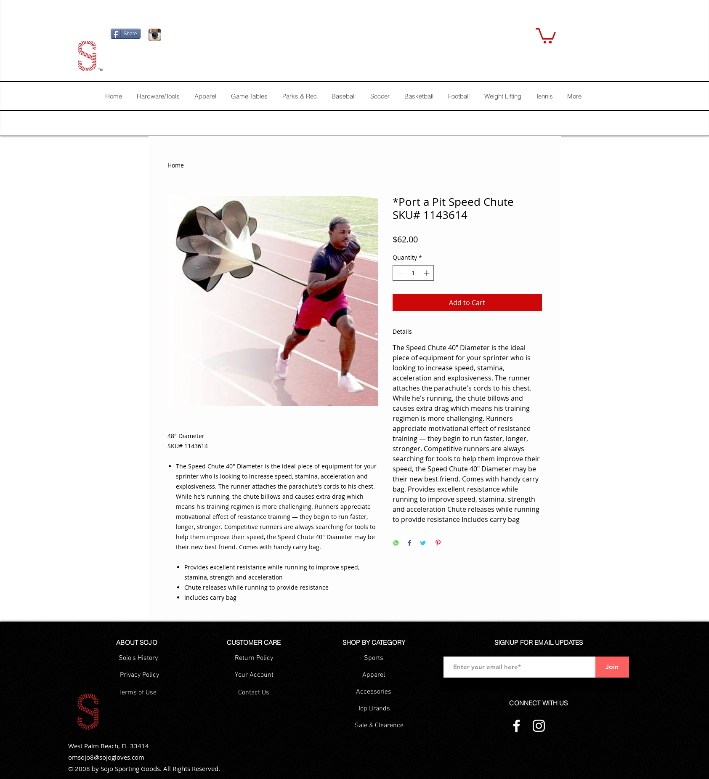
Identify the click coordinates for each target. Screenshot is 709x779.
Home (175, 165)
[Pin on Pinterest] (438, 544)
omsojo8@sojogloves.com (106, 757)
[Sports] (373, 658)
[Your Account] (254, 675)
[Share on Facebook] (409, 544)
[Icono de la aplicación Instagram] (155, 35)
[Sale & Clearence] (379, 725)
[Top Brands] (373, 708)
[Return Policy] (254, 658)
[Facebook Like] (218, 37)
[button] (546, 35)
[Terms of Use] (137, 692)
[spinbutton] (413, 273)
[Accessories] (373, 691)
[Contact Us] (254, 692)
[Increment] (427, 273)
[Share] (126, 34)
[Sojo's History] (138, 658)
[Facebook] (516, 726)
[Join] (612, 667)
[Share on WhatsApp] (396, 544)
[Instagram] (539, 726)
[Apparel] (373, 675)
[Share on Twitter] (423, 544)
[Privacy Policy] (139, 675)
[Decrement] (399, 273)
